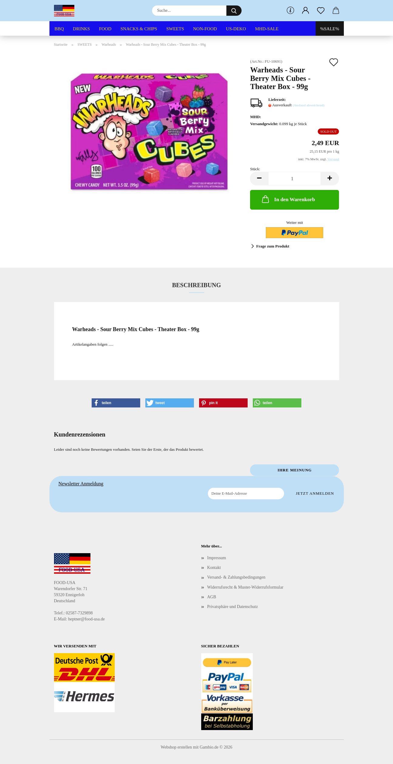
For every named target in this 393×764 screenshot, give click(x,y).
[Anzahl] (294, 178)
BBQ (59, 28)
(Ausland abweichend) (308, 105)
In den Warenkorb (288, 199)
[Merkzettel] (320, 10)
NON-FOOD (205, 28)
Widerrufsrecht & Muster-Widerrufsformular (245, 587)
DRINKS (81, 28)
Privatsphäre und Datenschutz (232, 606)
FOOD (105, 28)
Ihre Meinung (294, 470)
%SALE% (329, 28)
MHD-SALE (267, 28)
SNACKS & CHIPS (138, 28)
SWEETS (175, 28)
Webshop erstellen (176, 747)
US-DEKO (236, 28)
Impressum (216, 558)
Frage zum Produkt (272, 246)
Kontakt (214, 567)
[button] (305, 10)
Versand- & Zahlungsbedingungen (236, 577)
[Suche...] (234, 10)
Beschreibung (196, 285)
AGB (211, 597)
